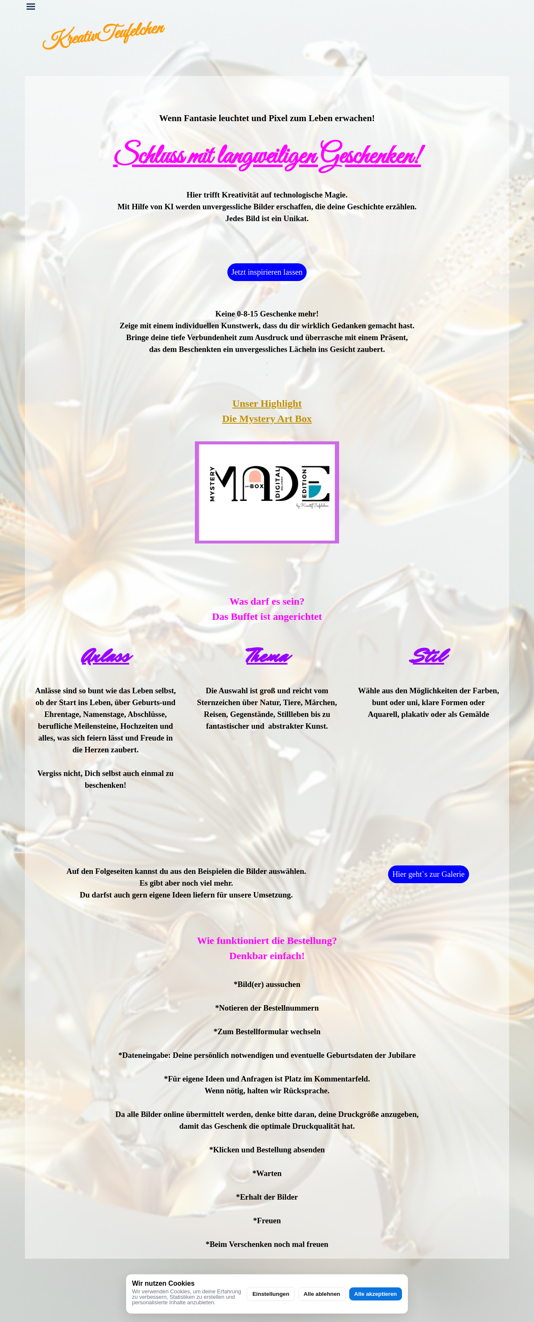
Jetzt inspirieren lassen (267, 272)
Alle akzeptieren (375, 1294)
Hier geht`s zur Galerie (428, 874)
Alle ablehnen (322, 1294)
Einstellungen (270, 1294)
